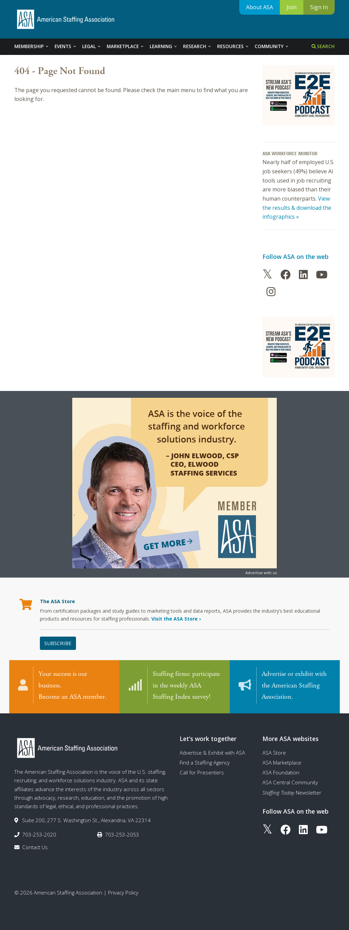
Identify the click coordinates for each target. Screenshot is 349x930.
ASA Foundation (280, 772)
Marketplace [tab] (125, 46)
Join (292, 7)
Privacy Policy (123, 892)
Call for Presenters (202, 772)
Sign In (319, 7)
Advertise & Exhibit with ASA (212, 752)
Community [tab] (272, 46)
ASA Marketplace (281, 762)
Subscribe (58, 643)
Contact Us (35, 847)
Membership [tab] (31, 46)
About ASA (259, 7)
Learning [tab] (164, 46)
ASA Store (274, 752)
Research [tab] (197, 46)
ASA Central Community (290, 782)
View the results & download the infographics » (296, 207)
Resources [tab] (233, 46)
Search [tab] (323, 46)
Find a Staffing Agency (205, 762)
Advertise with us (261, 572)
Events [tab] (66, 46)
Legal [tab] (91, 46)
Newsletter (291, 792)
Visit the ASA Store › (176, 618)
